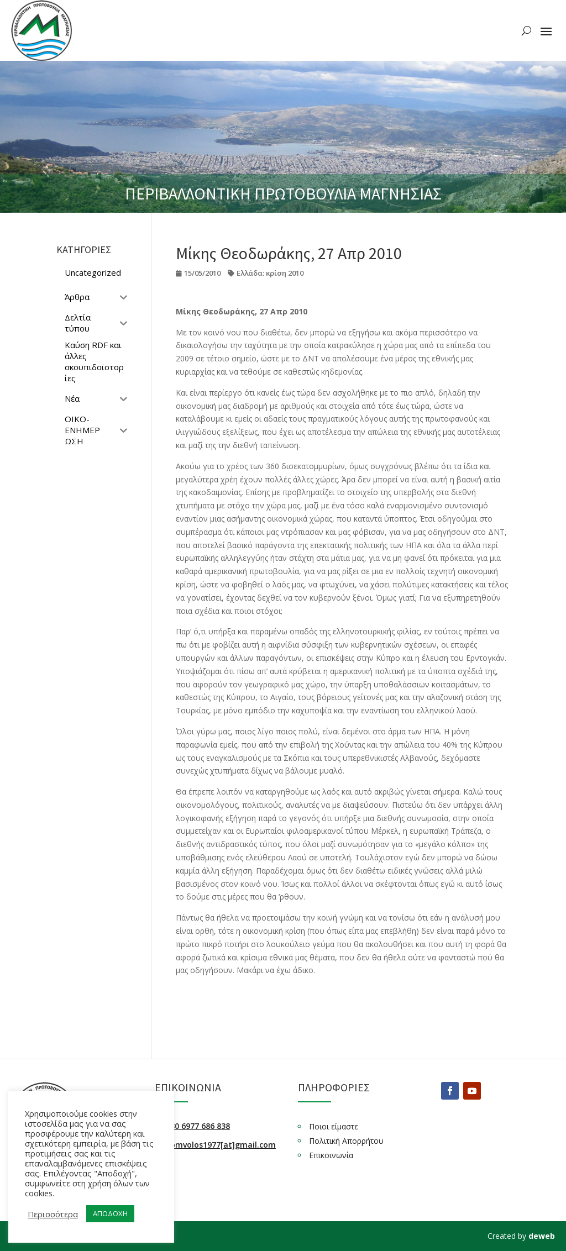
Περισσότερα (53, 1214)
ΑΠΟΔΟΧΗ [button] (110, 1213)
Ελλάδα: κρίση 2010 (270, 273)
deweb (541, 1236)
